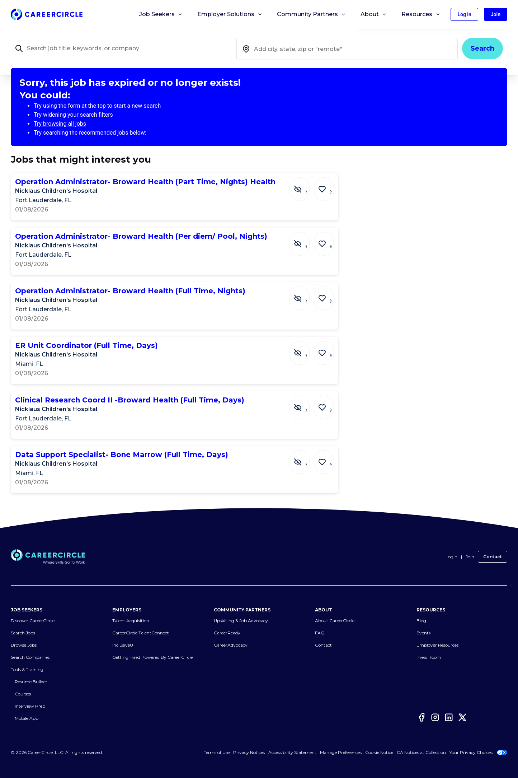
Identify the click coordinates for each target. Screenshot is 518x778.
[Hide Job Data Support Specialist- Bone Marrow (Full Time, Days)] (305, 458)
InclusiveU (122, 645)
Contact (492, 556)
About (374, 14)
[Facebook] (421, 717)
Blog (421, 620)
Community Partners (311, 14)
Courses (23, 694)
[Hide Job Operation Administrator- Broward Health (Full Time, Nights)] (305, 294)
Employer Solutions (230, 14)
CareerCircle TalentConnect (140, 632)
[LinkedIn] (449, 717)
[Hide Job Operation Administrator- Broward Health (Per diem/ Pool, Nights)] (305, 240)
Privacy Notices (249, 752)
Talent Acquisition (130, 620)
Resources (421, 14)
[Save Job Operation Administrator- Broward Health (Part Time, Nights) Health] (325, 185)
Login (451, 556)
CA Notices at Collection (421, 752)
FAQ (320, 632)
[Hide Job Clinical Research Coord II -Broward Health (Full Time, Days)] (305, 404)
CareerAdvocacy (231, 645)
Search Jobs (23, 632)
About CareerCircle (334, 620)
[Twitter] (462, 717)
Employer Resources (437, 645)
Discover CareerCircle (33, 620)
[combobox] (347, 49)
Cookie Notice (379, 752)
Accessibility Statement (292, 752)
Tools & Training (27, 669)
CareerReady (227, 632)
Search (482, 48)
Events (423, 632)
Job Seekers (161, 14)
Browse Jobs (24, 645)
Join (470, 556)
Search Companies (30, 657)
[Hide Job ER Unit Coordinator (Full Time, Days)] (305, 349)
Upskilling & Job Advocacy (241, 620)
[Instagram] (435, 717)
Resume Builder (31, 681)
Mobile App (26, 718)
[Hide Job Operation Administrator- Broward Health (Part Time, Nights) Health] (305, 185)
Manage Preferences (341, 752)
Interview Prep (30, 706)
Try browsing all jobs (60, 123)
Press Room (428, 657)
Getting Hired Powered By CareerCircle (152, 657)
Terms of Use (217, 752)
